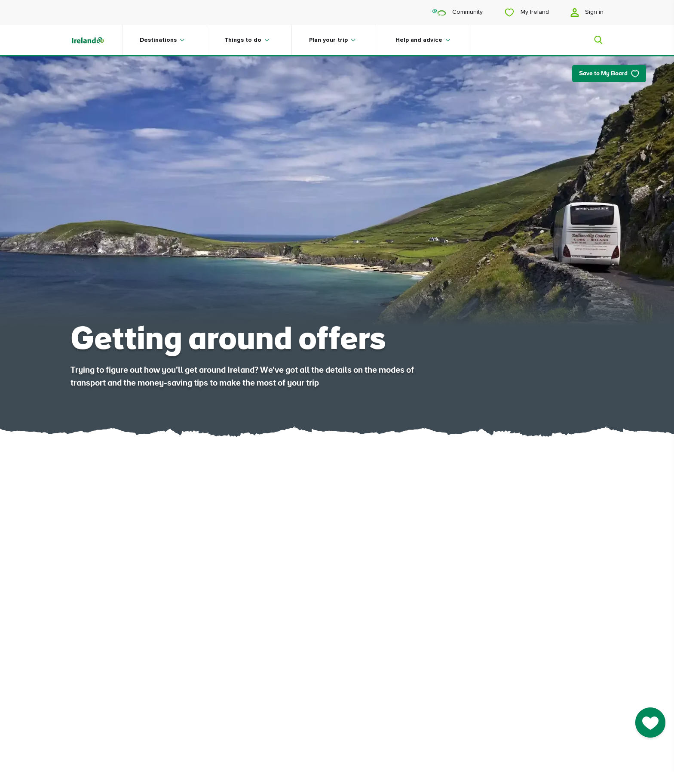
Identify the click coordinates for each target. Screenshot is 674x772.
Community (457, 12)
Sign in (587, 12)
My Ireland (526, 12)
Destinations (158, 40)
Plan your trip (328, 40)
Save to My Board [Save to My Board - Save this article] (609, 74)
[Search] (593, 40)
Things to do (242, 40)
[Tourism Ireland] (96, 40)
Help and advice (418, 40)
